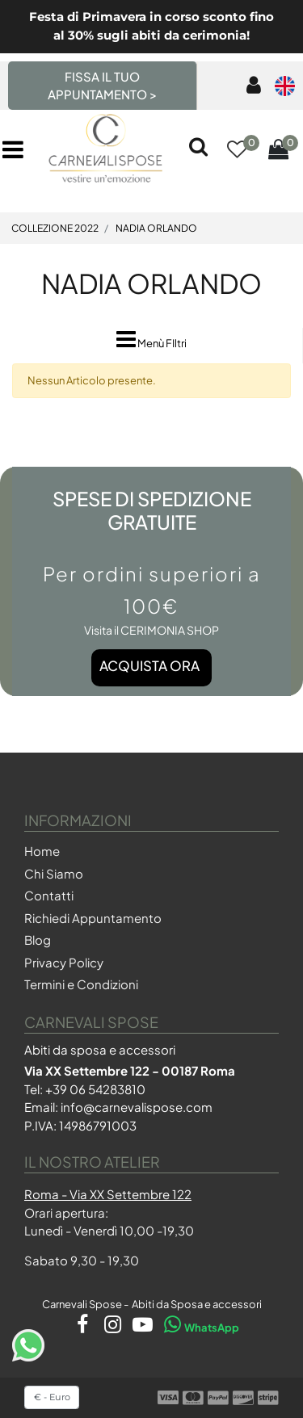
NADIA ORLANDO (151, 283)
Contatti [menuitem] (49, 895)
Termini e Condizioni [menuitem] (81, 984)
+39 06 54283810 (95, 1089)
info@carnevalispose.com (137, 1106)
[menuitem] (250, 86)
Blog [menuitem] (37, 939)
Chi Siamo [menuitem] (53, 873)
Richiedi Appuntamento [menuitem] (93, 917)
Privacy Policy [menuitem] (63, 962)
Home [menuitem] (42, 850)
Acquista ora (149, 665)
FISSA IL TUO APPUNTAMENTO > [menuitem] (102, 86)
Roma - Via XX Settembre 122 (107, 1194)
